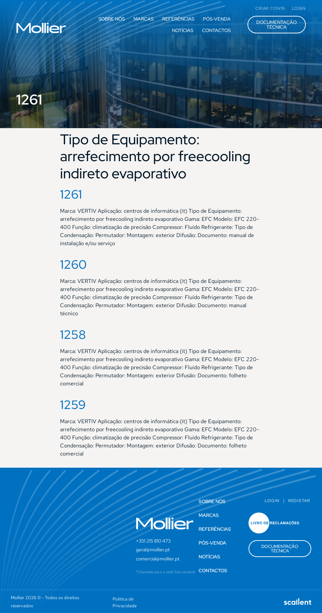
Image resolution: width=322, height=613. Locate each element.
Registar (299, 500)
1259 (73, 405)
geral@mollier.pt (153, 550)
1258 (73, 334)
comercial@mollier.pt (157, 559)
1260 (73, 264)
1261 (71, 194)
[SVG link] (41, 28)
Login (272, 500)
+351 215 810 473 (153, 541)
